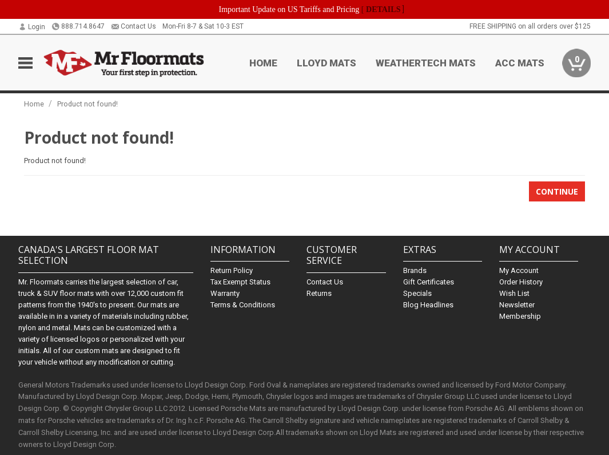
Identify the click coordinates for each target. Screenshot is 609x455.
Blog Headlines (428, 304)
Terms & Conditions (242, 304)
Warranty (225, 293)
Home (263, 63)
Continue (557, 191)
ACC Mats (519, 63)
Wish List (514, 293)
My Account (519, 270)
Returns (319, 293)
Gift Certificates (428, 282)
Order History (521, 282)
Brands (415, 270)
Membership (520, 316)
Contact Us (133, 26)
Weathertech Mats (426, 63)
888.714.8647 (78, 26)
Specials (417, 293)
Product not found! (87, 104)
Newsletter (517, 304)
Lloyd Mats (326, 63)
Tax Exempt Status (240, 282)
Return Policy (231, 270)
